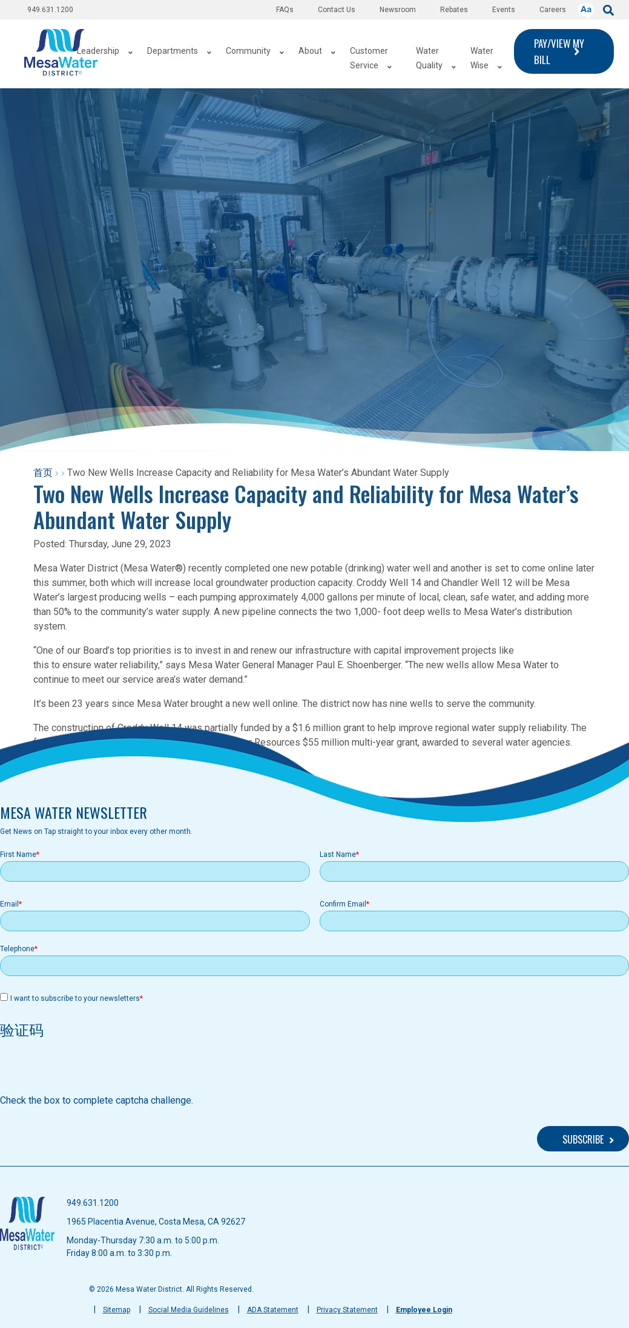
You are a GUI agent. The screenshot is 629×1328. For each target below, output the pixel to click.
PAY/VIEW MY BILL (559, 51)
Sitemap (116, 1310)
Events (503, 9)
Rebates (454, 9)
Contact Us (336, 9)
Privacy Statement (347, 1310)
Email (9, 904)
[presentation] (92, 1069)
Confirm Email (343, 904)
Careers (552, 9)
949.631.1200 (50, 9)
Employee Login (424, 1310)
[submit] (608, 9)
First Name (18, 854)
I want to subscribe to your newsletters (75, 998)
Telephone (17, 949)
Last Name (338, 854)
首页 (43, 472)
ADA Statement (272, 1310)
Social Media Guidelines (188, 1310)
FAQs (285, 9)
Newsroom (398, 9)
